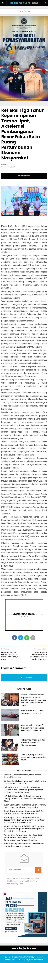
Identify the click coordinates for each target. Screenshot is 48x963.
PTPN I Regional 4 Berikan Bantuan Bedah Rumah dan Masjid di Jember (38, 655)
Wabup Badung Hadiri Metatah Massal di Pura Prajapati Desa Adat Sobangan (24, 845)
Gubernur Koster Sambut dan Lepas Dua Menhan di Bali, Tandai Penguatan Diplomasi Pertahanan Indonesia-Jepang (23, 790)
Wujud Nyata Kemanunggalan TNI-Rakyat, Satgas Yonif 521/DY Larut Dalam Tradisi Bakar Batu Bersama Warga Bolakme (24, 820)
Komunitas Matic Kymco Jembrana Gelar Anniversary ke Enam (10, 655)
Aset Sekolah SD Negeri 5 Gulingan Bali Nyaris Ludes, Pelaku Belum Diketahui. (32, 728)
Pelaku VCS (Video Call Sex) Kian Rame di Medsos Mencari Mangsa (33, 743)
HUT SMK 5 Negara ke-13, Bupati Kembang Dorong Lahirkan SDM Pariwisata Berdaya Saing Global (24, 798)
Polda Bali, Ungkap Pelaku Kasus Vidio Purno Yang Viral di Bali (33, 757)
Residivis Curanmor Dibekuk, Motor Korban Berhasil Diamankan (22, 776)
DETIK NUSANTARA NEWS (29, 3)
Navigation (24, 11)
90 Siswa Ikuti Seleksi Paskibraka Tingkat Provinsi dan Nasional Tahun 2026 (25, 782)
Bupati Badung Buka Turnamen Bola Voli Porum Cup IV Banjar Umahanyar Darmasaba (25, 806)
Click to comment (24, 678)
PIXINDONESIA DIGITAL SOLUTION (16, 960)
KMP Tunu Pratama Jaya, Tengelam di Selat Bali (32, 711)
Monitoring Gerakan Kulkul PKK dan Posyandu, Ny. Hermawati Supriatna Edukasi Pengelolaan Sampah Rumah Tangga (24, 828)
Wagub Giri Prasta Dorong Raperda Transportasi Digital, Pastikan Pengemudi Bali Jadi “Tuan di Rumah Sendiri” (33, 700)
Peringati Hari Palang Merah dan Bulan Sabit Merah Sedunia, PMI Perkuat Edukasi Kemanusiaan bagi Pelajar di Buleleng (23, 837)
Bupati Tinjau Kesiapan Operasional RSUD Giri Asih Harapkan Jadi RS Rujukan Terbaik (24, 812)
